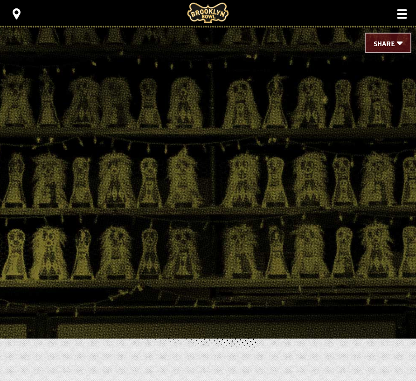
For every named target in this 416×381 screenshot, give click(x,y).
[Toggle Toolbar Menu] (16, 14)
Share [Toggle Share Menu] (384, 44)
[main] (208, 168)
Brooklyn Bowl (208, 12)
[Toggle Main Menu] (402, 14)
